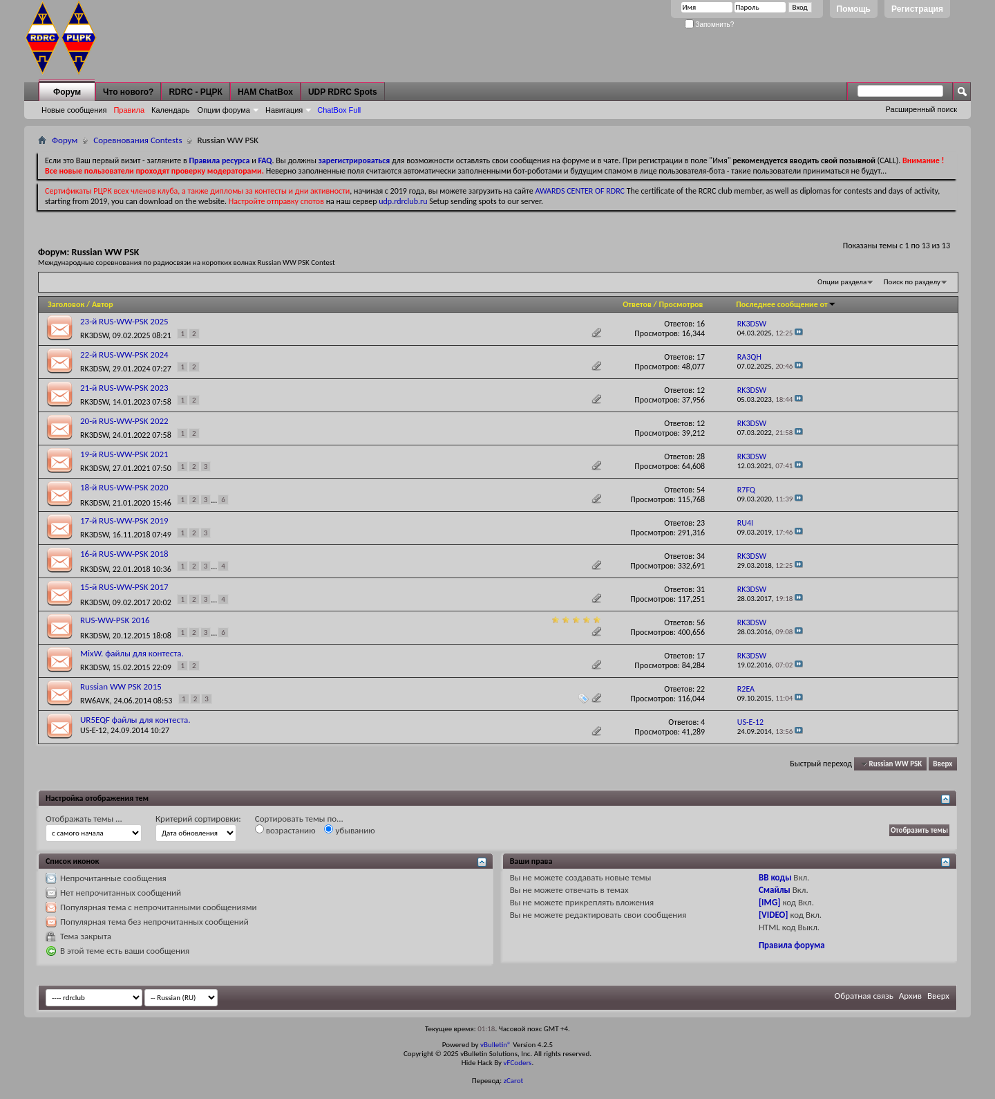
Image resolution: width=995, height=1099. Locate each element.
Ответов (637, 304)
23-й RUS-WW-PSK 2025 (124, 321)
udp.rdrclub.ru (403, 201)
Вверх (942, 763)
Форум (67, 92)
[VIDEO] (773, 914)
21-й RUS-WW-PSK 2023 (124, 387)
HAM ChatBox (265, 92)
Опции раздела (841, 281)
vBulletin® (495, 1044)
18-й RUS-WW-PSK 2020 (124, 487)
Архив (910, 995)
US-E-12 (93, 730)
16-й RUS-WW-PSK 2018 (124, 553)
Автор (102, 304)
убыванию (349, 829)
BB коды (775, 877)
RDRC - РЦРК (195, 92)
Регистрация (917, 9)
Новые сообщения (73, 110)
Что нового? (128, 92)
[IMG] (770, 902)
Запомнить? (710, 24)
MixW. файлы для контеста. (132, 653)
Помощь (854, 9)
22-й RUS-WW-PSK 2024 (124, 354)
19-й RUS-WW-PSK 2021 (124, 454)
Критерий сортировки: (198, 818)
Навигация (284, 110)
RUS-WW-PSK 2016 (115, 620)
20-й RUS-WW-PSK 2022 (124, 421)
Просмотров (680, 304)
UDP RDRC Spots (342, 92)
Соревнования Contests (137, 140)
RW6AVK (95, 700)
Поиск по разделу (912, 281)
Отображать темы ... (84, 818)
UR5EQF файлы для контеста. (135, 719)
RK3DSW (94, 335)
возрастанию (285, 829)
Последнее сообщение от (785, 304)
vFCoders (518, 1062)
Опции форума (224, 110)
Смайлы (774, 890)
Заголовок (66, 304)
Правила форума (792, 945)
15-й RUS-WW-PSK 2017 (124, 587)
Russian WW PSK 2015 (121, 686)
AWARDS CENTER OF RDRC (580, 191)
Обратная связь (864, 995)
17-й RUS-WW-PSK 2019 (124, 520)
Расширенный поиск (921, 109)
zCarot (514, 1080)
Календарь (170, 110)
